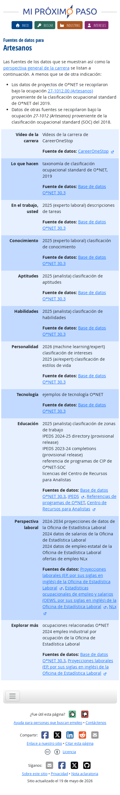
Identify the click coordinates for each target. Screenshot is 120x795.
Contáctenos (96, 722)
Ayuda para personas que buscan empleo (48, 722)
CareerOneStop (93, 151)
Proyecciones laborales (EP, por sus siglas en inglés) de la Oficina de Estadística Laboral (77, 667)
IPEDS (73, 496)
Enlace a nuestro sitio (44, 743)
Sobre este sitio (35, 773)
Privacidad (59, 773)
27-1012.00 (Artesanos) (70, 91)
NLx (112, 606)
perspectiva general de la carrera (36, 68)
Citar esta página (79, 743)
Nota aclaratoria (84, 773)
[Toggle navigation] (12, 696)
